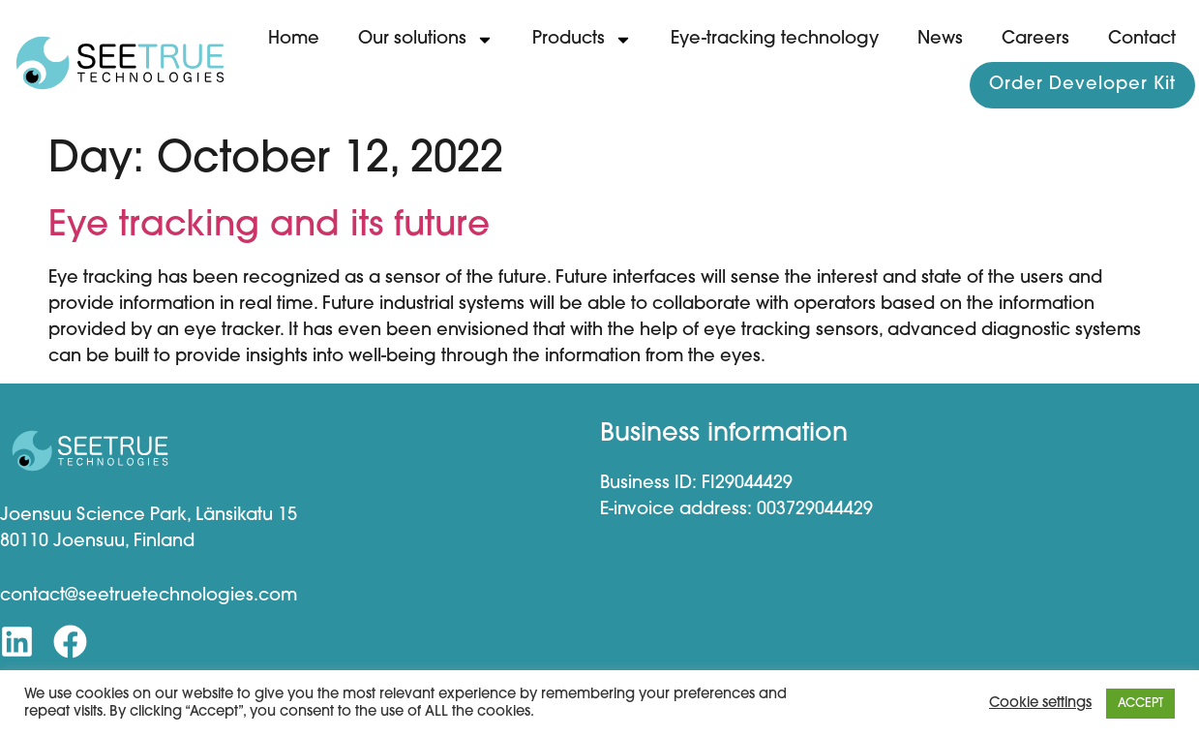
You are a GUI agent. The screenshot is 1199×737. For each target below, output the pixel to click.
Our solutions (426, 39)
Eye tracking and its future (269, 226)
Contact (1142, 39)
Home (293, 39)
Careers (1035, 39)
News (940, 39)
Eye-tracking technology (775, 39)
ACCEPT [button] (1140, 703)
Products (582, 39)
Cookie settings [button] (1040, 703)
